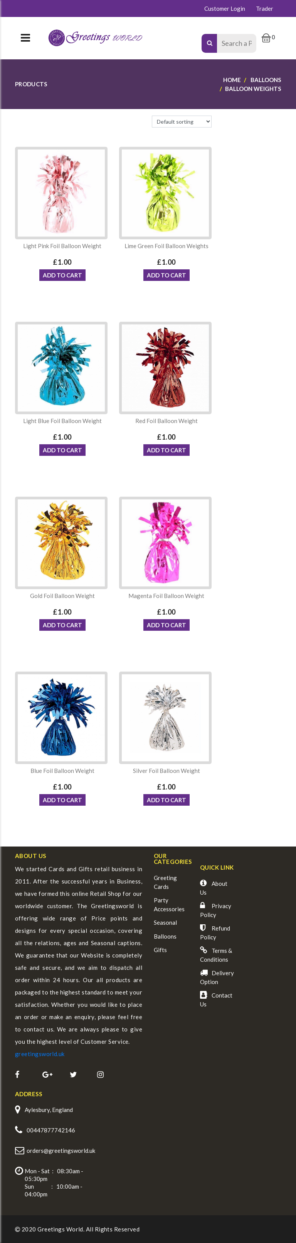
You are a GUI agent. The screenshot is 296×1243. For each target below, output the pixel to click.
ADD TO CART (62, 275)
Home (232, 79)
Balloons (165, 936)
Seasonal (165, 922)
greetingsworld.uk (40, 1053)
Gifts (160, 949)
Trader (264, 8)
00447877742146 (51, 1130)
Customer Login (224, 8)
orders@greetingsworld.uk (61, 1150)
